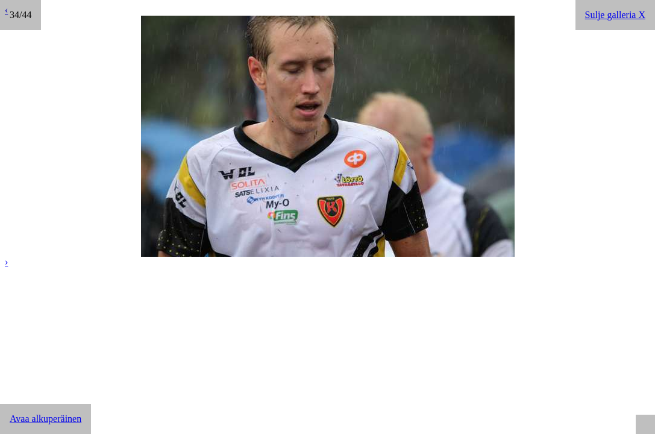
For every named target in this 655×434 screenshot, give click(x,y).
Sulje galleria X (615, 15)
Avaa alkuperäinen (45, 419)
